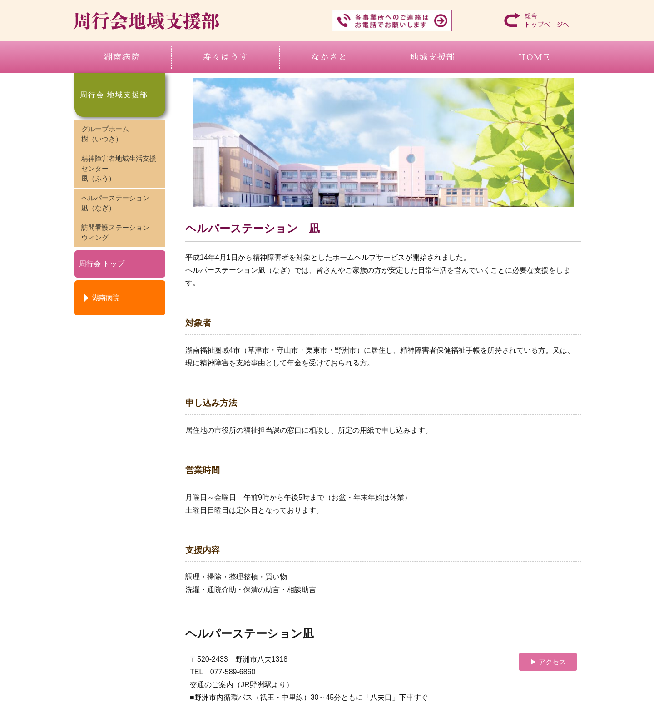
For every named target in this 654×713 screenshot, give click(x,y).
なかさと (329, 57)
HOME (534, 57)
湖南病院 (122, 57)
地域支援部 (433, 57)
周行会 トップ (101, 264)
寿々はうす (225, 57)
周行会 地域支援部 (114, 95)
